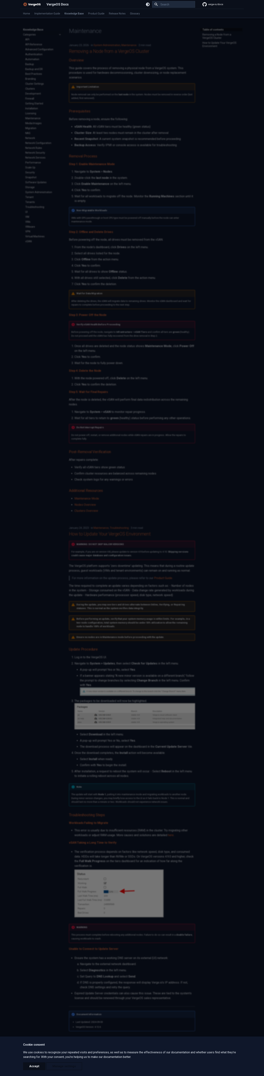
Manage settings (64, 1066)
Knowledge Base (74, 13)
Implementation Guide (47, 13)
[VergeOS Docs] (32, 4)
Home (26, 13)
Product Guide (96, 13)
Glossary (135, 13)
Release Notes (117, 13)
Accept (34, 1066)
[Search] (173, 4)
